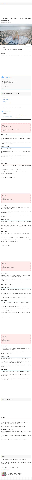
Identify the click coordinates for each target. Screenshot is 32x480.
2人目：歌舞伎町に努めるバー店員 (8, 82)
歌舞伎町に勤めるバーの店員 (7, 99)
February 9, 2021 (19, 117)
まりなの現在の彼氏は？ (6, 86)
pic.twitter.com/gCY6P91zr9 (7, 116)
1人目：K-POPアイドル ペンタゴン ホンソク (10, 81)
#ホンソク (5, 111)
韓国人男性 (4, 101)
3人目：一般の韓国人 (6, 83)
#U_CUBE (9, 111)
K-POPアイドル (5, 97)
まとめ (3, 88)
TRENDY (16, 1)
